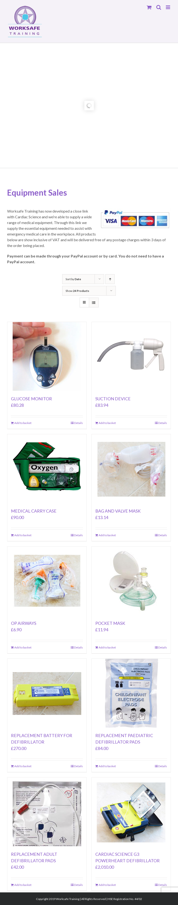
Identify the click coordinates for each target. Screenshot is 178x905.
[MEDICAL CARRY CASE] (46, 468)
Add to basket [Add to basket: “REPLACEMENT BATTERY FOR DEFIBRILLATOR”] (22, 766)
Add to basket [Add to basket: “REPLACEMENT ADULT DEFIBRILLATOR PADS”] (22, 885)
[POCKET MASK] (131, 580)
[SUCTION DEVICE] (131, 356)
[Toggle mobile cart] (149, 7)
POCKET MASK (110, 623)
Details (78, 423)
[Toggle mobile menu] (168, 7)
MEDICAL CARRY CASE (33, 511)
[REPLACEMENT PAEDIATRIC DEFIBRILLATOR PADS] (131, 693)
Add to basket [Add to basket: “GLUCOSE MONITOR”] (22, 423)
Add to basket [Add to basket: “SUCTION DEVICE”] (107, 423)
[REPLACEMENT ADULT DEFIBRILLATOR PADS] (46, 811)
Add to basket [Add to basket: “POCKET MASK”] (107, 647)
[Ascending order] (110, 279)
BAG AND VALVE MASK (118, 511)
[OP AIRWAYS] (46, 580)
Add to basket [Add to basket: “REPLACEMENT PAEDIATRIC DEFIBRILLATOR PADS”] (107, 766)
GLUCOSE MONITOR (31, 398)
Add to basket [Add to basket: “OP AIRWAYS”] (22, 647)
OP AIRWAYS (23, 623)
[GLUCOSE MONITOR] (46, 356)
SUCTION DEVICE (113, 398)
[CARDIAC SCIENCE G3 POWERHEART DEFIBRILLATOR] (131, 811)
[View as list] (93, 302)
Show (77, 291)
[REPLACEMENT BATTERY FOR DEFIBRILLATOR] (46, 693)
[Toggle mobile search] (158, 7)
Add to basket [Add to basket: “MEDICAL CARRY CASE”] (22, 535)
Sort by (73, 279)
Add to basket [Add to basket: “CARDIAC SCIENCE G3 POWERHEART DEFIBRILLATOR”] (107, 885)
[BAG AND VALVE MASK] (131, 468)
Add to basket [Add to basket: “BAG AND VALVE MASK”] (107, 535)
